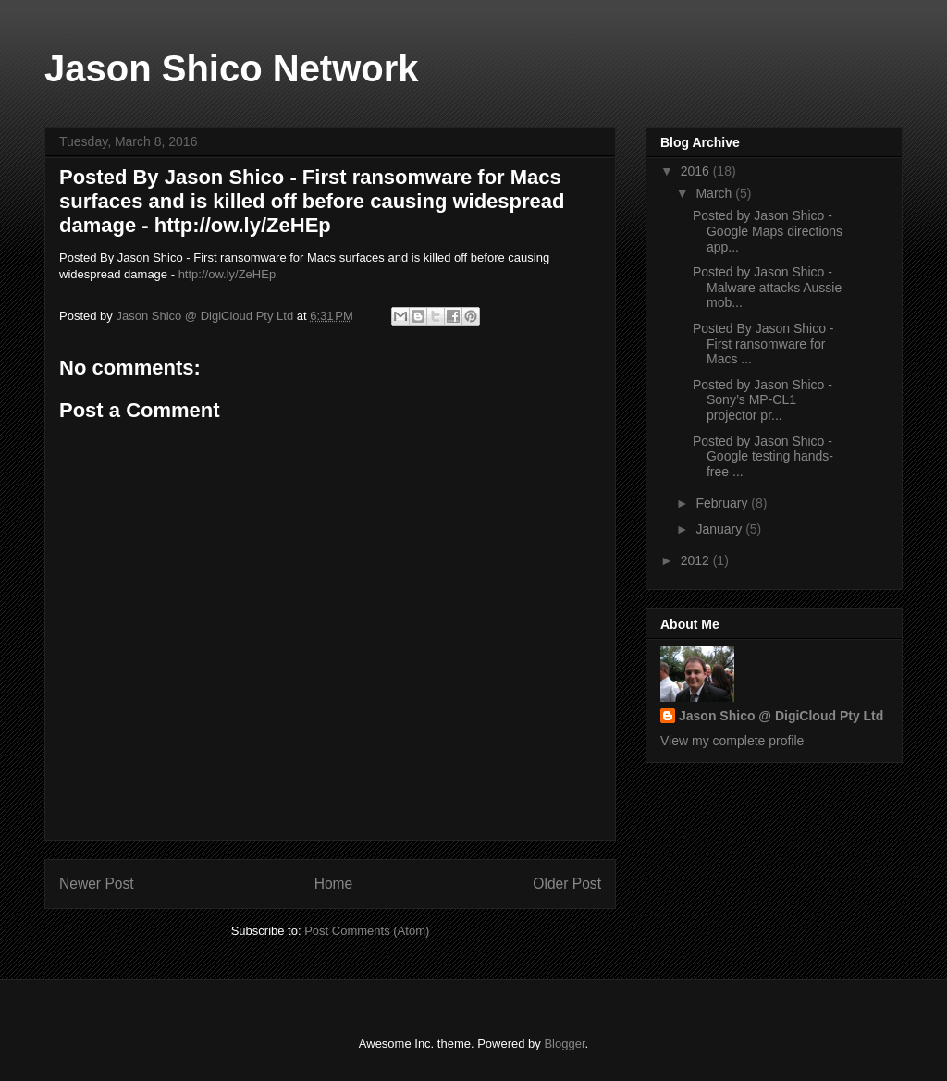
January (720, 529)
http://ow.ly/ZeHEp (227, 274)
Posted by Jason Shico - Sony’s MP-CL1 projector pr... (762, 400)
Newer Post (96, 883)
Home (333, 883)
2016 (697, 171)
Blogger (564, 1043)
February (723, 503)
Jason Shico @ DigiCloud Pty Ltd (781, 715)
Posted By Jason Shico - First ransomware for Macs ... (763, 344)
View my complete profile (732, 740)
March (715, 193)
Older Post (567, 883)
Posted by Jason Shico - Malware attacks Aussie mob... (767, 287)
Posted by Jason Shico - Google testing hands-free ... (763, 457)
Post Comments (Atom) (366, 931)
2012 (697, 560)
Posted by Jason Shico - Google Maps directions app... (767, 231)
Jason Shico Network (231, 68)
